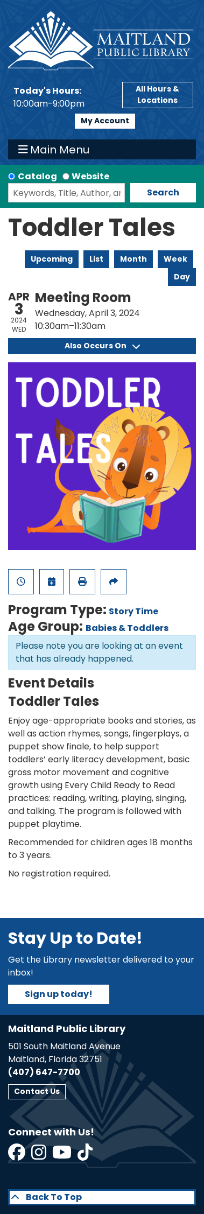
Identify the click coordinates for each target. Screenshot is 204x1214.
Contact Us (37, 1091)
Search (163, 192)
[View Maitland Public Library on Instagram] (39, 1155)
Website (90, 176)
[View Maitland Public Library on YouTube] (62, 1155)
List (96, 259)
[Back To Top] (102, 1197)
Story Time (133, 611)
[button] (62, 97)
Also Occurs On (102, 345)
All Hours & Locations (157, 94)
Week (175, 259)
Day (182, 276)
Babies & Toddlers (127, 628)
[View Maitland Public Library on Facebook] (17, 1155)
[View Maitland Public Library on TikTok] (85, 1155)
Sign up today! (59, 994)
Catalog (37, 176)
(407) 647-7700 (44, 1072)
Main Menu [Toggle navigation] (54, 149)
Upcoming (52, 259)
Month (133, 259)
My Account (105, 120)
